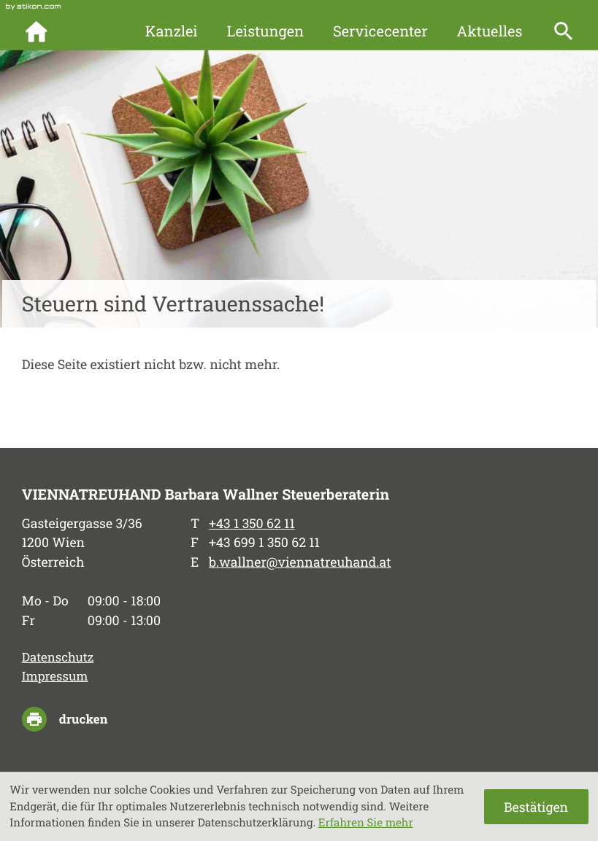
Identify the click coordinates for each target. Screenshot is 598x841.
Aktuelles (489, 31)
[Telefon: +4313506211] (252, 523)
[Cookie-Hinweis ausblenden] (536, 806)
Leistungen (265, 31)
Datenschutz (57, 656)
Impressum (55, 675)
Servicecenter (380, 31)
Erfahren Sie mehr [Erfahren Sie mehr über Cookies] (365, 822)
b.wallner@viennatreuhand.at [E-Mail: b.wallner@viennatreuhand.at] (300, 561)
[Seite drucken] (75, 719)
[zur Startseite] (46, 31)
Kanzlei (171, 31)
